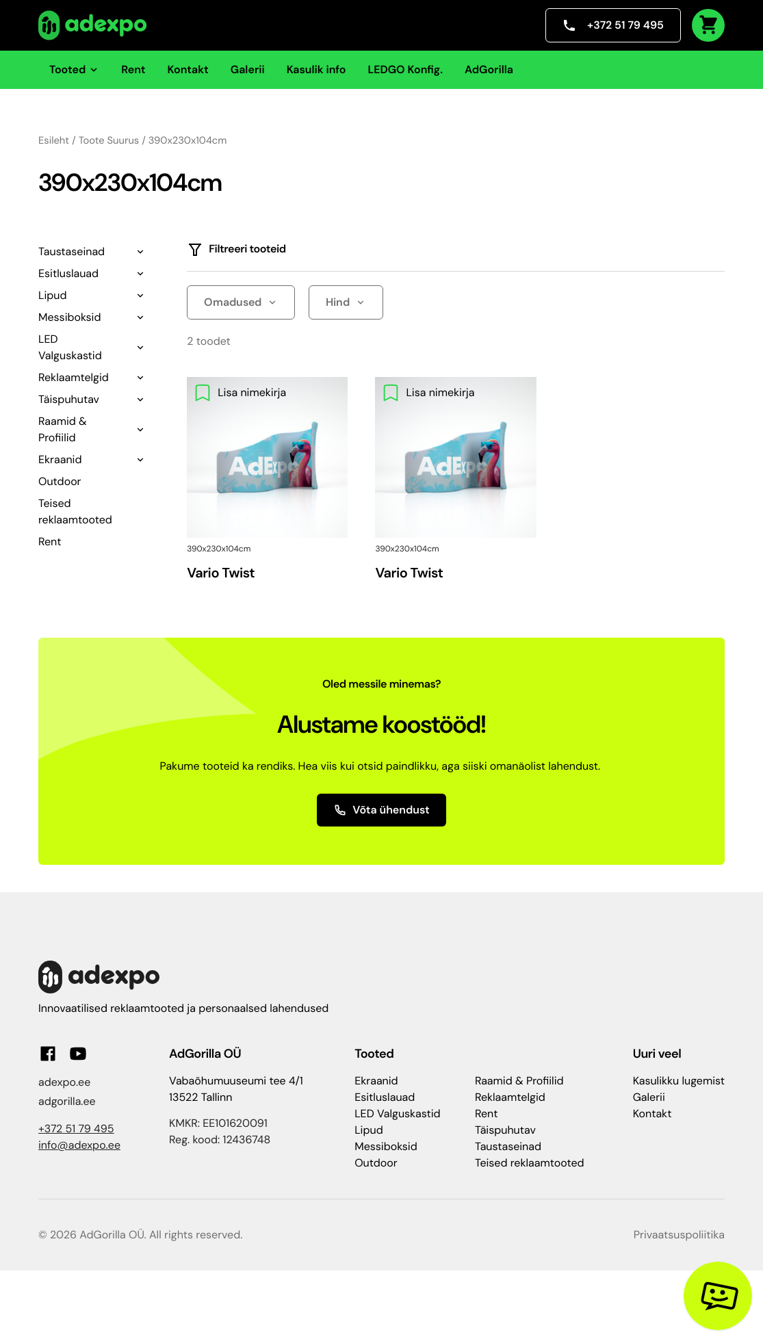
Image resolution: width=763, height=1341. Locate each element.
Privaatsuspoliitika (679, 1234)
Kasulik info (316, 69)
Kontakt (188, 69)
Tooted (74, 69)
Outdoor (59, 481)
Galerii (248, 69)
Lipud (52, 295)
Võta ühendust (381, 810)
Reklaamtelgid (73, 377)
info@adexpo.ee (79, 1145)
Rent (133, 69)
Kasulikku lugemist (679, 1080)
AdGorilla (489, 69)
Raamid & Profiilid (62, 429)
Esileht (53, 140)
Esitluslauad (68, 273)
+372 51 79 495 (613, 25)
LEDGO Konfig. (405, 69)
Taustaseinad (71, 251)
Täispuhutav (68, 399)
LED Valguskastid (70, 347)
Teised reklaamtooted (529, 1163)
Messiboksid (69, 317)
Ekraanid (59, 459)
